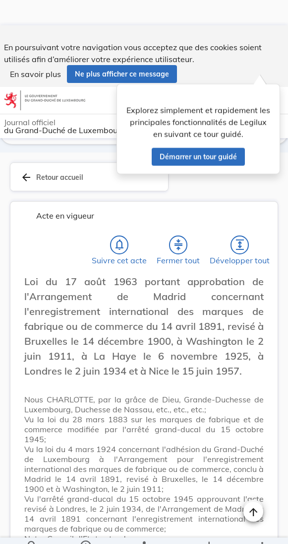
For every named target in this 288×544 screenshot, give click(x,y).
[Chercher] (32, 528)
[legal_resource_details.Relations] (144, 528)
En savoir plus (35, 49)
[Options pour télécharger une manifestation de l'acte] (208, 528)
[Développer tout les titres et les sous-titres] (239, 246)
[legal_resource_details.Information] (85, 528)
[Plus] (262, 528)
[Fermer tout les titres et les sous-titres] (178, 246)
